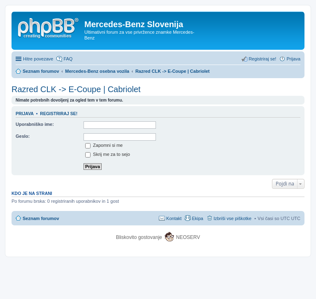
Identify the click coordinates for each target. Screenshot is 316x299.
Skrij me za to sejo (107, 154)
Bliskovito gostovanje (139, 237)
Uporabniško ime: (35, 124)
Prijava (25, 113)
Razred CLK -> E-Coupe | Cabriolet (76, 89)
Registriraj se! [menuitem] (262, 58)
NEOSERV (188, 237)
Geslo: (23, 136)
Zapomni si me (104, 145)
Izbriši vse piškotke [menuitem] (232, 218)
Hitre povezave (38, 58)
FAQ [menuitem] (67, 58)
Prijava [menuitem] (293, 58)
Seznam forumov (41, 218)
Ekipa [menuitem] (197, 218)
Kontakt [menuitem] (173, 218)
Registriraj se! (58, 113)
